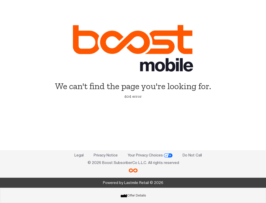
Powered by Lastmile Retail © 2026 (133, 182)
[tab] (133, 195)
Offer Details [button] (133, 195)
